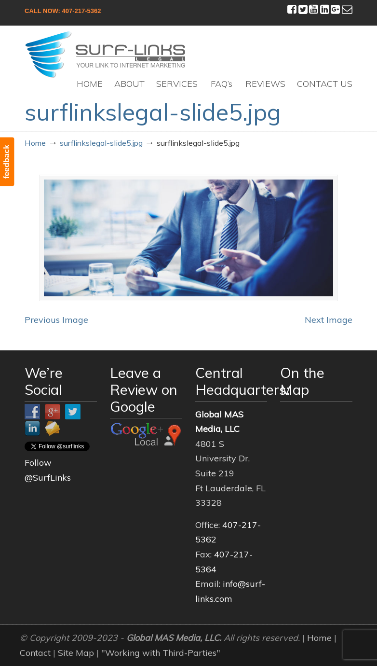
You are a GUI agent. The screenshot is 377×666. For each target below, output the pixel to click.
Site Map (76, 652)
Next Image (328, 319)
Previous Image (56, 319)
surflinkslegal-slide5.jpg (101, 143)
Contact (35, 652)
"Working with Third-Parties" (160, 652)
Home (35, 143)
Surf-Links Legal (105, 54)
